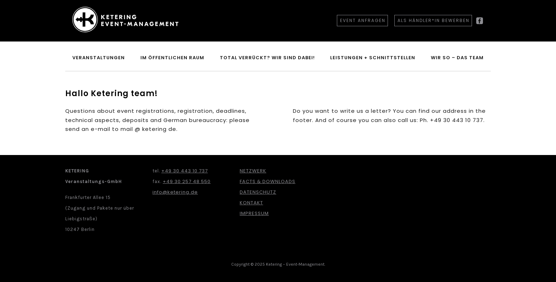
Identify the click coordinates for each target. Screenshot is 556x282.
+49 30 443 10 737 (184, 170)
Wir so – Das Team (457, 57)
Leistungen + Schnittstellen (372, 57)
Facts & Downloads (267, 181)
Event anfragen (362, 20)
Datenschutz (258, 192)
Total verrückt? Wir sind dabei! (267, 57)
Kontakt (251, 202)
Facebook (479, 23)
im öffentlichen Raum (172, 57)
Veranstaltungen (98, 57)
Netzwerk (253, 170)
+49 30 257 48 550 (187, 181)
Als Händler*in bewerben (433, 20)
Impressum (254, 213)
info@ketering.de (175, 192)
